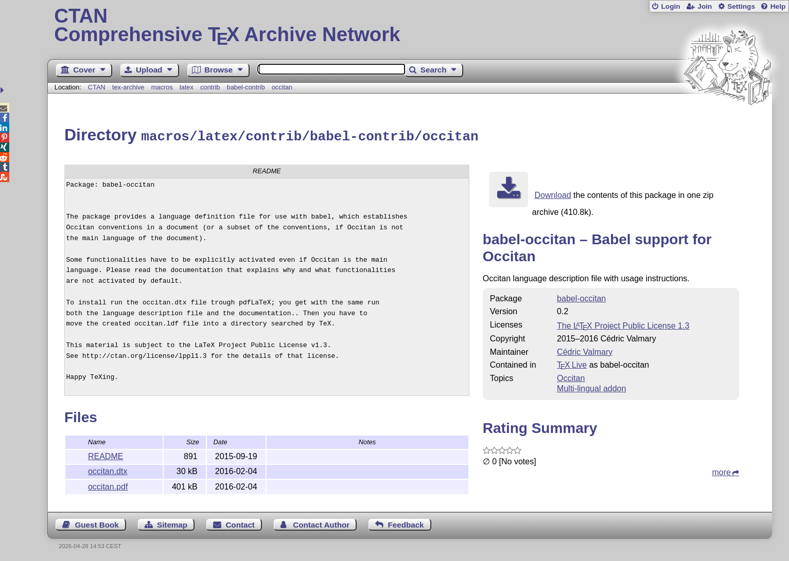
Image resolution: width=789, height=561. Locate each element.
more (721, 470)
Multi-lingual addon (591, 387)
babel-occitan (581, 297)
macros (162, 87)
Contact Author (321, 523)
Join (704, 6)
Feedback (406, 523)
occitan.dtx (107, 469)
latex (187, 87)
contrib (210, 87)
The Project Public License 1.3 (623, 324)
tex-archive (128, 87)
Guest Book (96, 523)
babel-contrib (246, 87)
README (105, 454)
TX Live (572, 363)
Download (552, 193)
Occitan (571, 376)
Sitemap (172, 523)
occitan (282, 87)
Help (778, 6)
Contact (240, 523)
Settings (741, 6)
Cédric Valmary (584, 350)
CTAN (97, 87)
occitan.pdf (108, 485)
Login (670, 6)
